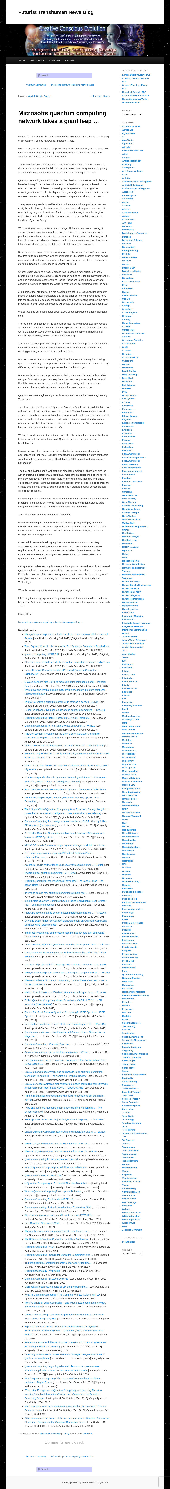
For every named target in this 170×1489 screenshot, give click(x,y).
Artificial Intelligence (132, 185)
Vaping (125, 1171)
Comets (126, 326)
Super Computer (130, 1102)
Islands (125, 633)
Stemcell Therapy (131, 1099)
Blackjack (127, 274)
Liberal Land (128, 674)
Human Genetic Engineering (136, 585)
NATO (125, 819)
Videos (125, 1185)
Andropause (128, 167)
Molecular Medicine (132, 781)
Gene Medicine (129, 495)
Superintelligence (131, 1105)
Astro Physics (129, 195)
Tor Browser (128, 1140)
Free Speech (128, 474)
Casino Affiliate (129, 295)
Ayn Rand (127, 223)
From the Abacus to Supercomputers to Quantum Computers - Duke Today (65, 789)
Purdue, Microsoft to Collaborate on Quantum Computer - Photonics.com (64, 745)
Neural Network (130, 833)
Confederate (128, 330)
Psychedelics (128, 967)
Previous (96, 96)
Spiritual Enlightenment (134, 1074)
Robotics (126, 1002)
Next (106, 96)
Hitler (124, 557)
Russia (125, 1019)
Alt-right (126, 147)
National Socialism (131, 812)
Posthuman (128, 940)
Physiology (127, 912)
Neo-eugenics (129, 830)
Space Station (129, 1064)
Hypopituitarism (130, 605)
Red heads (127, 988)
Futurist (126, 488)
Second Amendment (132, 1037)
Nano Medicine (129, 795)
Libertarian (127, 678)
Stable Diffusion (130, 1088)
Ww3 (124, 1226)
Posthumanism (129, 943)
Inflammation (128, 619)
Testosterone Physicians (134, 1133)
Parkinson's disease (132, 892)
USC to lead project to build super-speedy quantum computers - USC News (66, 964)
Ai (123, 136)
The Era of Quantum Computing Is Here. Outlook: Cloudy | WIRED (61, 1151)
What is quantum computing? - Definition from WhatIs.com (56, 1167)
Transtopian (128, 1157)
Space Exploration (131, 1057)
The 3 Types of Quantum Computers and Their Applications (57, 1239)
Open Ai (126, 885)
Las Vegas (127, 664)
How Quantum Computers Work (42, 1223)
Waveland (127, 1205)
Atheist (125, 209)
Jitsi (124, 650)
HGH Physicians (130, 547)
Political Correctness (132, 923)
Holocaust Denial (130, 561)
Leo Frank (127, 667)
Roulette (126, 1016)
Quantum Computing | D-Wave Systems (46, 1278)
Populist (126, 930)
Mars (124, 723)
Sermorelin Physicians (133, 1040)
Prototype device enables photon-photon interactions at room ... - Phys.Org (65, 912)
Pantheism (127, 888)
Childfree (126, 316)
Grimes (125, 530)
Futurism (126, 485)
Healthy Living (129, 540)
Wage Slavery (129, 1198)
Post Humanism (130, 936)
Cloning (126, 319)
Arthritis (126, 178)
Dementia (127, 381)
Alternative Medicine (132, 150)
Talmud (125, 1112)
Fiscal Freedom (130, 464)
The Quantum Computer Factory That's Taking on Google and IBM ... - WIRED (67, 972)
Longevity (127, 702)
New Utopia (128, 850)
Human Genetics (130, 588)
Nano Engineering (131, 792)
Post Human (128, 933)
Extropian (127, 433)
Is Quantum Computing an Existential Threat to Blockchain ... (58, 1183)
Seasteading (128, 1033)
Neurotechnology (131, 847)
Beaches (126, 237)
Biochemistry (128, 247)
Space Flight (128, 1061)
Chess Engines (129, 312)
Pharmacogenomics (132, 909)
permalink (87, 1433)
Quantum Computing (50, 1433)
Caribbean (127, 288)
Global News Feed (131, 519)
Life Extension (129, 688)
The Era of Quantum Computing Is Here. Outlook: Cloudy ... (57, 1143)
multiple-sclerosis (131, 788)
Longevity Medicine (132, 706)
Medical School (130, 737)
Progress (126, 950)
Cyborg (126, 364)
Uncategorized (129, 1167)
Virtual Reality (129, 1188)
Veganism (127, 1174)
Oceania (126, 871)
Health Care (128, 533)
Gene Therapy (129, 499)
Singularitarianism (131, 1047)
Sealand (126, 1030)
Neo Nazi (126, 826)
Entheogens (128, 409)
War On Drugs (129, 1202)
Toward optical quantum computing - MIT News (50, 872)
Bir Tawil (126, 261)
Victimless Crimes (131, 1181)
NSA (124, 864)
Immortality (128, 612)
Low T (125, 709)
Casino (125, 292)
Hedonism (127, 543)
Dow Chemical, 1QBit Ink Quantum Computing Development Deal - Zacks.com (67, 944)
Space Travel (128, 1068)
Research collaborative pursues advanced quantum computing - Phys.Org (65, 709)
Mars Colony (128, 730)
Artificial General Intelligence (136, 181)
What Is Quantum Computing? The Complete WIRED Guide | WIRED (62, 1294)
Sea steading (128, 1026)
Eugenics (127, 419)
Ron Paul (126, 1012)
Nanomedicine (129, 799)
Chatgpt (126, 305)
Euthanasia (127, 426)
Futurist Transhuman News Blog (56, 12)
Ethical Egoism (129, 416)
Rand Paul (127, 981)
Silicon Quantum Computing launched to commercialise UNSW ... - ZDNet (65, 1131)
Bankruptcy (128, 230)
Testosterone (128, 1130)
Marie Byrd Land (130, 719)
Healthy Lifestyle (130, 536)
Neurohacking (129, 840)
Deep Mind (127, 378)
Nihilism (126, 857)
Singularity (127, 1050)
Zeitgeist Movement (132, 1230)
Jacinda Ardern (129, 636)
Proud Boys (128, 961)
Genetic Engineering (132, 505)
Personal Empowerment (134, 902)
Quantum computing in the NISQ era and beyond (51, 1159)
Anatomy (126, 164)
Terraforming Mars (131, 1123)
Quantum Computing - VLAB (40, 1246)
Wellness (126, 1209)
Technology (128, 1119)
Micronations (128, 757)
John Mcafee (128, 654)
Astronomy (127, 199)
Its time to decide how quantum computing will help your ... (56, 892)
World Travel (128, 1223)
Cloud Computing (131, 323)
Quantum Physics (131, 978)
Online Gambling (130, 881)
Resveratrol (128, 999)
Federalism (127, 447)
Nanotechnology (130, 805)
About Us (69, 60)
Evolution (127, 430)
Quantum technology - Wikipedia (42, 1270)
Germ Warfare (129, 516)
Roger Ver (127, 1009)
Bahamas (127, 226)
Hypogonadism (129, 602)
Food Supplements (131, 468)
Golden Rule (128, 523)
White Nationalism (131, 1212)
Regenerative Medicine (133, 992)
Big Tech (126, 243)
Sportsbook (128, 1085)
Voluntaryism (128, 1195)
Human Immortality (131, 592)
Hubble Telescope (131, 581)
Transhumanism (130, 1150)
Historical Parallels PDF (134, 92)
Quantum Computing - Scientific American (47, 1044)
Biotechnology (129, 257)
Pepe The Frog (129, 899)
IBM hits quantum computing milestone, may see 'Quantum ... (58, 1262)
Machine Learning (131, 716)
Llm (124, 698)
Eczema (126, 402)
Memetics (127, 743)
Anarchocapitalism (131, 161)
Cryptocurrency (130, 357)
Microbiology (128, 754)
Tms (124, 1136)
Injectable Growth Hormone (136, 623)
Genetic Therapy (130, 512)
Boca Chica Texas (131, 281)
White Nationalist (130, 1216)
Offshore (126, 874)
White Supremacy (131, 1219)
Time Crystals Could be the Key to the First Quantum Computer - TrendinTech (67, 646)
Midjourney (127, 761)
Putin (124, 971)
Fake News (127, 443)
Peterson (126, 905)
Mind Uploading (130, 771)
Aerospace (127, 130)
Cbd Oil (126, 299)
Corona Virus (128, 343)
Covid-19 (126, 350)
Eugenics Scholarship (133, 423)
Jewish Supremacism (133, 643)
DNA (124, 392)
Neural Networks (130, 836)
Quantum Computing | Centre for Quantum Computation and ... (59, 1254)
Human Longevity (131, 595)
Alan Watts (127, 140)
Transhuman (128, 1147)
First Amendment (130, 461)
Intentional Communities (134, 630)
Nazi (124, 823)
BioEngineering (130, 250)
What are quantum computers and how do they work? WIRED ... (59, 1215)
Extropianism (128, 437)
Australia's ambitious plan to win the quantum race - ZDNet (57, 1052)
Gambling (127, 492)
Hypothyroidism (130, 609)
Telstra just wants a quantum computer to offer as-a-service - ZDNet (61, 701)
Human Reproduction (133, 599)
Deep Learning (129, 374)
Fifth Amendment (130, 454)
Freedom (126, 478)
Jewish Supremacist (132, 647)
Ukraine (126, 1164)
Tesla (124, 1126)
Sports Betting (129, 1081)
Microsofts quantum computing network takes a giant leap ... (51, 622)
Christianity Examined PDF (135, 95)
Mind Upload (128, 768)
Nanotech (127, 802)
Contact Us (54, 60)
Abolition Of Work (131, 126)
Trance (125, 1143)
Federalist (127, 450)
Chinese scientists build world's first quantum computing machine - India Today (67, 662)
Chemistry (127, 309)
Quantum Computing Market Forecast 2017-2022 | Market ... (57, 717)
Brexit (125, 285)
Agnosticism (128, 133)
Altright (126, 157)
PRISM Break (128, 1242)
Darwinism (127, 367)
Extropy (126, 440)
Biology (126, 254)
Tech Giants (128, 1116)
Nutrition (126, 867)
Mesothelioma (129, 750)
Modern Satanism (131, 778)
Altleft (125, 154)
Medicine (126, 740)
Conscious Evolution (132, 340)
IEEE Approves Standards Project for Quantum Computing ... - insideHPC (65, 1119)
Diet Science (128, 385)
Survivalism (128, 1109)
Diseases (126, 388)
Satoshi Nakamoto (131, 1023)
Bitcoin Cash (128, 268)
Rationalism (128, 985)
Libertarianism (129, 681)
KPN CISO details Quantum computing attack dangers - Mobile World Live (65, 845)
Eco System (128, 398)
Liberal (125, 671)
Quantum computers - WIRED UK (43, 1175)
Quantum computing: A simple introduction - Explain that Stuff (58, 1207)
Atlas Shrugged (130, 212)
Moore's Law (128, 785)
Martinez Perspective (132, 733)
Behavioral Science (132, 240)
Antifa (125, 174)
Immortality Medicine (132, 616)
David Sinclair (129, 371)
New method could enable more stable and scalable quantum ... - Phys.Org (65, 1024)
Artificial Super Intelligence (136, 188)
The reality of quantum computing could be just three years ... (58, 1231)
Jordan (125, 657)
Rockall (126, 1005)
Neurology (127, 843)
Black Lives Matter (131, 271)
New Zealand (128, 854)
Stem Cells (127, 1095)
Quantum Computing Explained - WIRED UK (49, 1199)
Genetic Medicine (131, 509)
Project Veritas (129, 954)
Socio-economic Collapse (135, 1054)
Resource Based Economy (135, 995)
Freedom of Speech (132, 481)
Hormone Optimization (133, 564)
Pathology (127, 895)
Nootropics (127, 861)
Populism (127, 926)
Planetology (128, 916)
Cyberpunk (127, 361)
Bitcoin (125, 264)
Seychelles (127, 1043)
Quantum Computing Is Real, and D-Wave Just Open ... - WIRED (60, 725)
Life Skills (127, 692)
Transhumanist (129, 1154)
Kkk (124, 661)
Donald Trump (129, 395)
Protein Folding (130, 957)
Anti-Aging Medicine (132, 171)
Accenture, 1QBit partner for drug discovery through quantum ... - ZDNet (64, 864)
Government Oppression (134, 526)
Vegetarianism (129, 1178)
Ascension (127, 192)
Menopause (128, 747)
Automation (128, 219)
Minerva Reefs (129, 774)
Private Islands (129, 947)
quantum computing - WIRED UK (43, 654)
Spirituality (127, 1078)
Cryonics (126, 354)
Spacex (126, 1071)
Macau (125, 712)
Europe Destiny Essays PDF (136, 75)
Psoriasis (127, 964)
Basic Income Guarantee (134, 233)
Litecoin (126, 695)
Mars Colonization (131, 726)
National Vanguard (131, 816)
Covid (125, 347)
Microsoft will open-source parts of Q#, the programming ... (56, 1286)
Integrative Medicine (132, 626)
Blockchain (127, 278)
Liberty (125, 685)
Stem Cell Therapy (131, 1092)
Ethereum (127, 412)
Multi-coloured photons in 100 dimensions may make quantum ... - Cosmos (65, 992)
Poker (125, 919)
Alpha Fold (127, 143)
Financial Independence (134, 457)
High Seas (127, 550)
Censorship (128, 302)
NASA (125, 809)
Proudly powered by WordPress (77, 1482)
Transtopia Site (37, 60)
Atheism (126, 205)
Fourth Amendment (132, 471)
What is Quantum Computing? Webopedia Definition (53, 1191)
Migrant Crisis (129, 764)
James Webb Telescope (134, 640)
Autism (125, 216)
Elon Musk (127, 405)
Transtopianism (130, 1161)
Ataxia (125, 202)
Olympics (127, 878)
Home (22, 60)
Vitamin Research (131, 1192)
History (125, 554)
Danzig (66, 1433)
